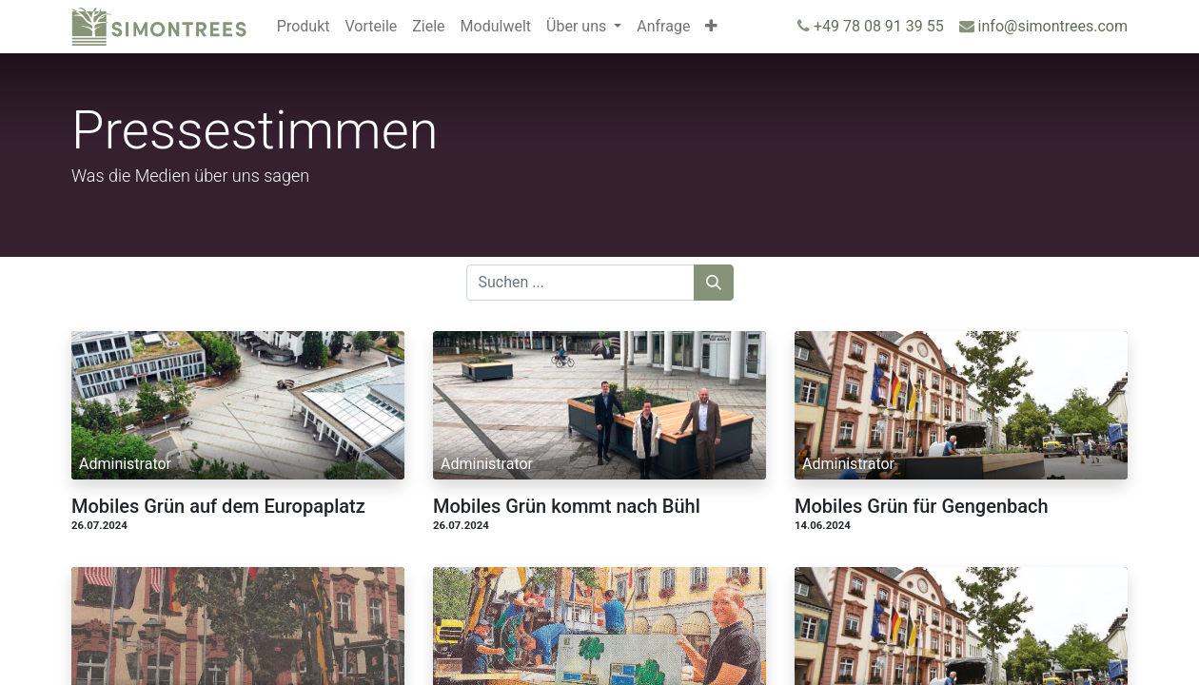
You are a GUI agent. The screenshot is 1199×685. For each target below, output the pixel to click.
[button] (711, 27)
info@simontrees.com (1053, 26)
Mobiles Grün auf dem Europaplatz (218, 506)
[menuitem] (303, 27)
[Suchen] (714, 282)
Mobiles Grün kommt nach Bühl (566, 506)
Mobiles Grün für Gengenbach (922, 506)
